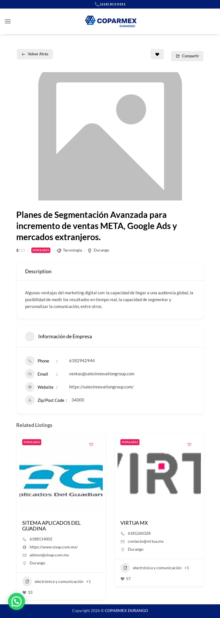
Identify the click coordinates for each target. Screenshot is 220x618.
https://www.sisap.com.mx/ (54, 546)
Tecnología (72, 250)
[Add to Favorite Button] (157, 54)
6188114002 (41, 538)
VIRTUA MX (134, 523)
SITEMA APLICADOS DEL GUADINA (51, 526)
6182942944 (82, 360)
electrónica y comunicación (52, 581)
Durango (101, 250)
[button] (7, 21)
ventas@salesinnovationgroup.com (101, 373)
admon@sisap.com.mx (49, 554)
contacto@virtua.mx (146, 541)
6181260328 (139, 533)
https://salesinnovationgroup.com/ (101, 386)
